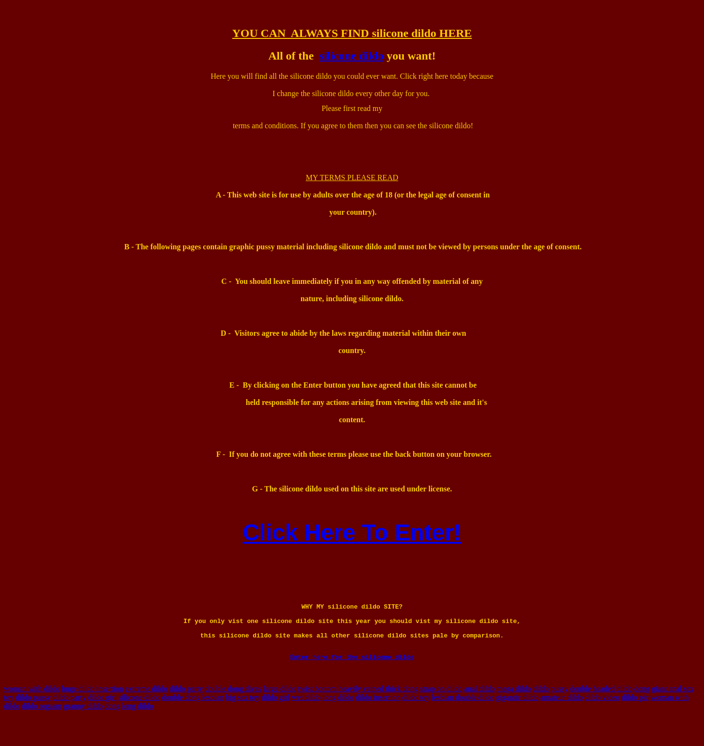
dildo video (602, 720)
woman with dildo (32, 712)
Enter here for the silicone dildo (351, 679)
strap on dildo (441, 712)
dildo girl (102, 720)
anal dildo (479, 712)
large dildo (279, 712)
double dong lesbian (193, 720)
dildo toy (416, 720)
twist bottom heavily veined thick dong (358, 712)
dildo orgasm (42, 729)
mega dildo (514, 712)
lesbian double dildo (463, 720)
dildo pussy (550, 712)
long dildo (338, 720)
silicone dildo (351, 55)
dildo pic (634, 720)
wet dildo (306, 720)
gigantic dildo (517, 720)
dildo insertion (378, 720)
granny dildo (83, 729)
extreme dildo (146, 712)
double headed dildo (601, 712)
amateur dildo (561, 720)
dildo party (186, 712)
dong (642, 712)
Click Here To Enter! (352, 532)
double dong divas (233, 712)
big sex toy (242, 720)
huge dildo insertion (92, 712)
